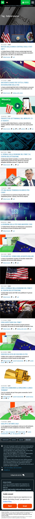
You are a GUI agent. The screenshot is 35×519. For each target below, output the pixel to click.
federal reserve (6, 57)
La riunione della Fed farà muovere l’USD (16, 224)
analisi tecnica (29, 397)
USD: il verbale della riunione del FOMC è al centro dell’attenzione (16, 289)
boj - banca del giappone (9, 432)
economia (14, 439)
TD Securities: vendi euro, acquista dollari (17, 256)
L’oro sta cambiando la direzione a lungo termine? (16, 389)
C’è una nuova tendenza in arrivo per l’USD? (15, 191)
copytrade (21, 439)
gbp (14, 129)
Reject (10, 506)
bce (27, 361)
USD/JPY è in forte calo (10, 424)
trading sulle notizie (18, 93)
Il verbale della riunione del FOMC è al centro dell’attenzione (16, 155)
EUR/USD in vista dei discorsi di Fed (14, 354)
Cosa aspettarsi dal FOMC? (11, 322)
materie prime (5, 439)
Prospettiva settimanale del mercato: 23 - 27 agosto (17, 119)
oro (32, 129)
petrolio (23, 129)
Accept (25, 506)
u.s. (14, 165)
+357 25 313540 (8, 468)
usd (14, 57)
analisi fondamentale (18, 361)
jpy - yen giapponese (15, 434)
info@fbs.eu (7, 470)
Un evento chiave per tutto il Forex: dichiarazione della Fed (15, 83)
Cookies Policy (7, 502)
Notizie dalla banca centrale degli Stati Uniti (16, 47)
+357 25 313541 (17, 468)
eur (18, 129)
